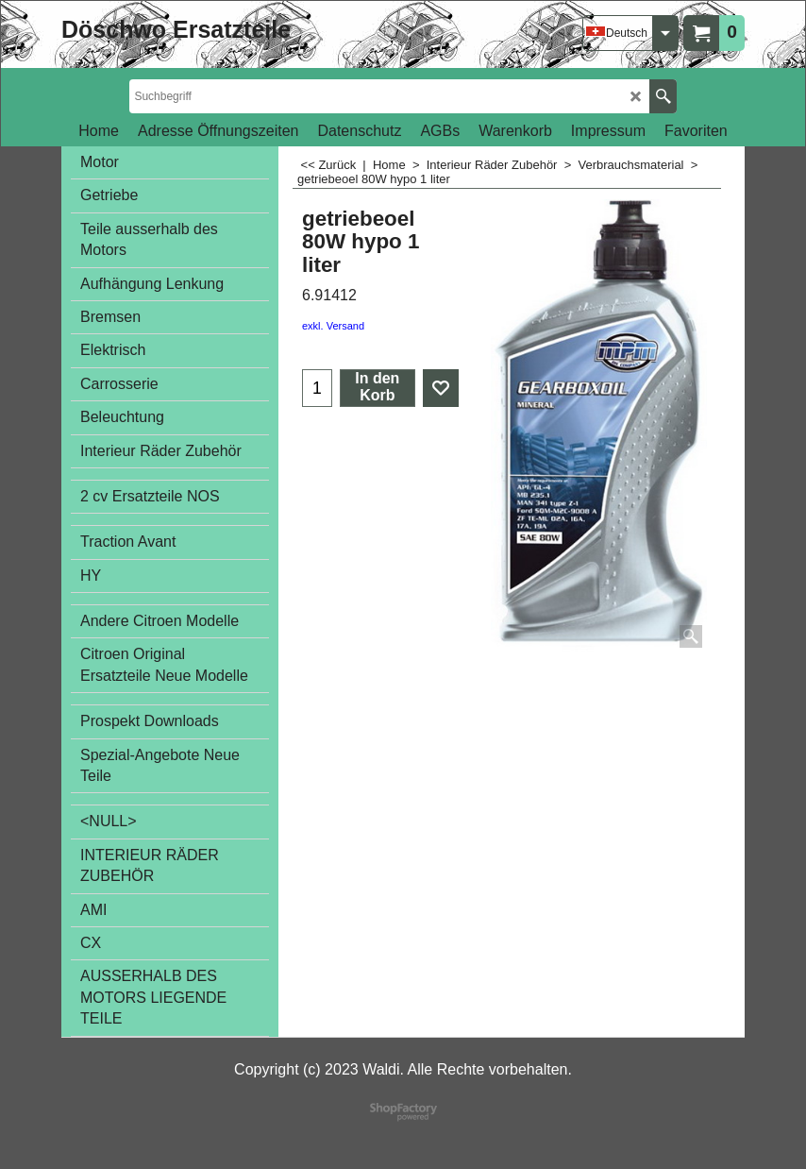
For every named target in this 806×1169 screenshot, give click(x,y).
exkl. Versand (333, 325)
